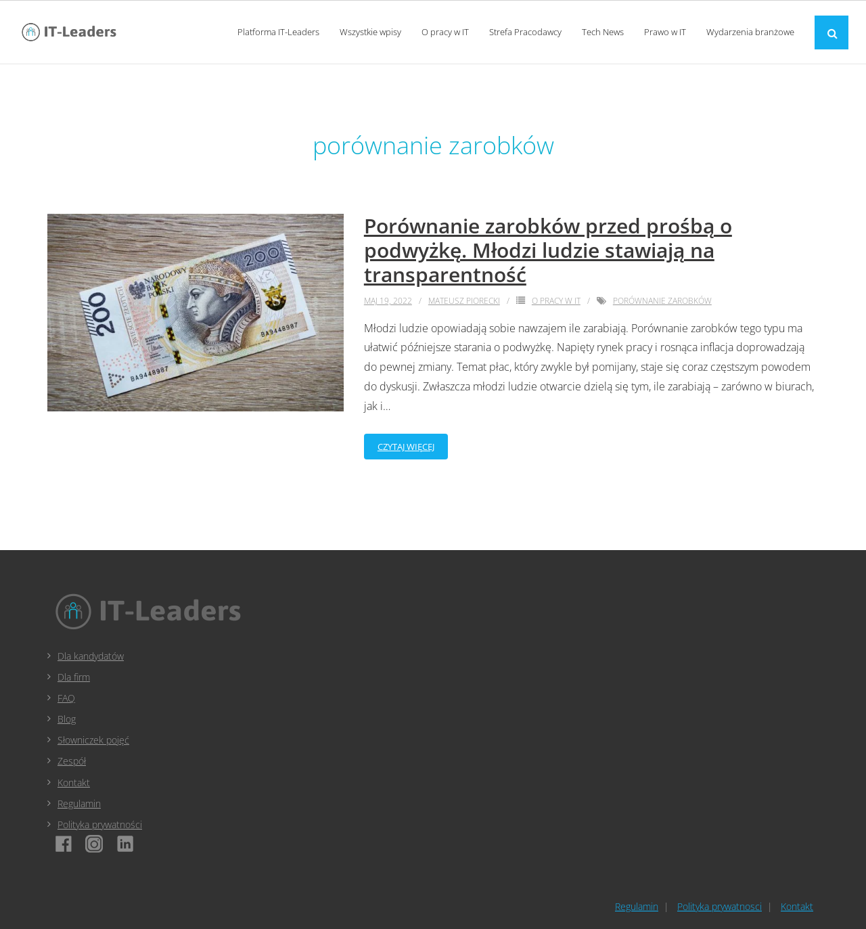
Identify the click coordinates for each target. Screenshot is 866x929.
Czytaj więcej (406, 446)
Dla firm (74, 677)
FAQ (66, 698)
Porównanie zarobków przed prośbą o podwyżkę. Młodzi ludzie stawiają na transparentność (548, 250)
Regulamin (79, 803)
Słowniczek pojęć (93, 739)
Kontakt (74, 782)
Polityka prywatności (100, 824)
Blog (67, 718)
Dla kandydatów (91, 656)
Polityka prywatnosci (719, 906)
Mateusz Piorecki (464, 301)
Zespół (72, 760)
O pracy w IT (556, 301)
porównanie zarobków (662, 301)
